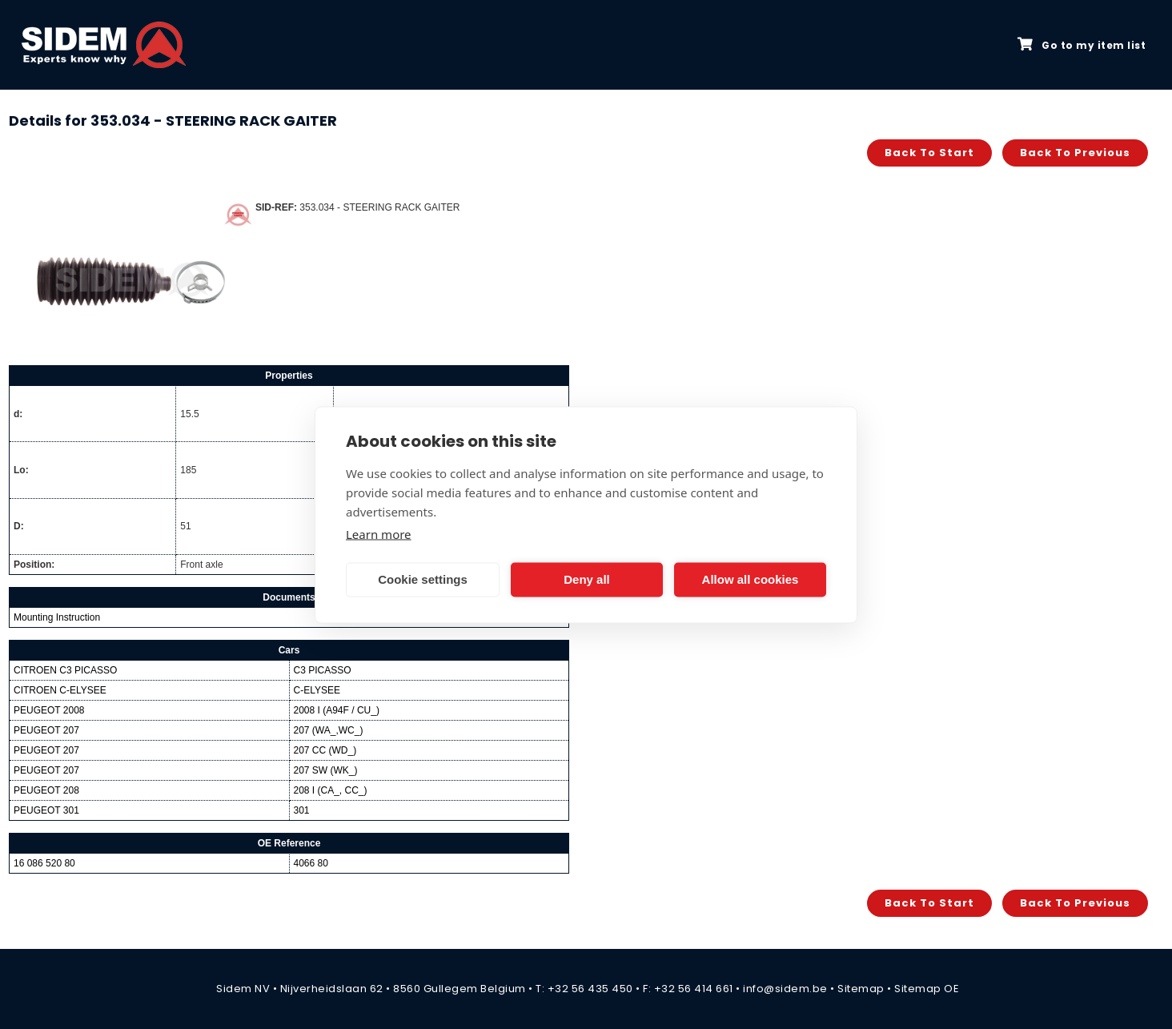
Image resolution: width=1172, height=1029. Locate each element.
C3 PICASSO (322, 670)
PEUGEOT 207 (46, 730)
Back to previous (1075, 152)
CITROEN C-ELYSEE (60, 690)
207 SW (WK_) (326, 770)
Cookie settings (423, 579)
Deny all (587, 579)
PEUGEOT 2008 (49, 710)
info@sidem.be (785, 988)
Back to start (929, 152)
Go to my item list (1081, 45)
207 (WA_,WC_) (328, 730)
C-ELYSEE (317, 690)
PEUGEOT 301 (46, 810)
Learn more (378, 533)
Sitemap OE (926, 988)
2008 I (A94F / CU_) (336, 710)
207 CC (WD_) (325, 750)
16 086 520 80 (44, 863)
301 (302, 810)
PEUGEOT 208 (46, 790)
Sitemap (861, 988)
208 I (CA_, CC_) (330, 790)
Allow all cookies (750, 579)
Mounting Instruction (57, 617)
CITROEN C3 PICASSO (65, 670)
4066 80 (311, 863)
